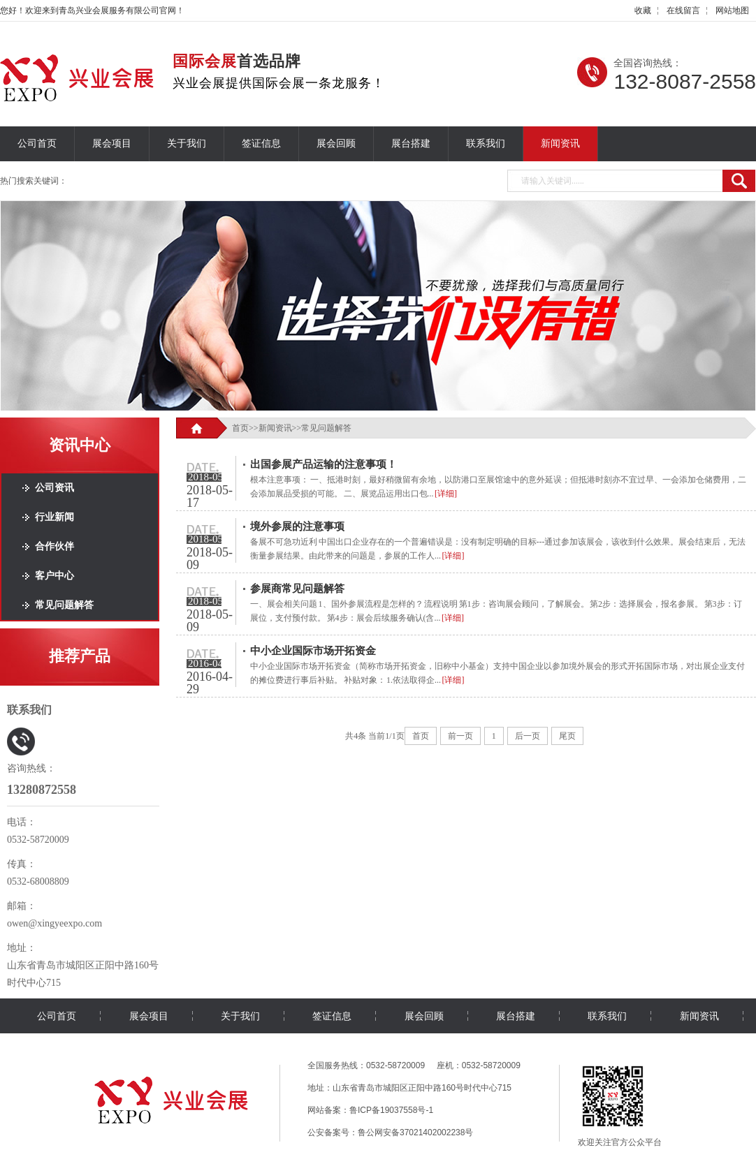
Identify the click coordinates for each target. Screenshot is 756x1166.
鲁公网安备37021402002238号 (415, 1132)
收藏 (642, 10)
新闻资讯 (560, 143)
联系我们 (485, 143)
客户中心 (54, 575)
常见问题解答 (64, 605)
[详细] (446, 494)
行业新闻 (54, 517)
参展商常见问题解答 (297, 588)
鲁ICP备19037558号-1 (391, 1110)
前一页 (460, 736)
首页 (240, 428)
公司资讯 (54, 487)
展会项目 (111, 143)
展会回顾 (336, 143)
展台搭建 (410, 143)
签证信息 (261, 143)
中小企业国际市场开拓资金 (313, 650)
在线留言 (683, 10)
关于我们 (186, 143)
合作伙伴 (54, 546)
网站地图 (732, 10)
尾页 (567, 736)
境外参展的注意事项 (297, 526)
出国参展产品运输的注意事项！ (323, 464)
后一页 (527, 736)
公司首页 (37, 143)
